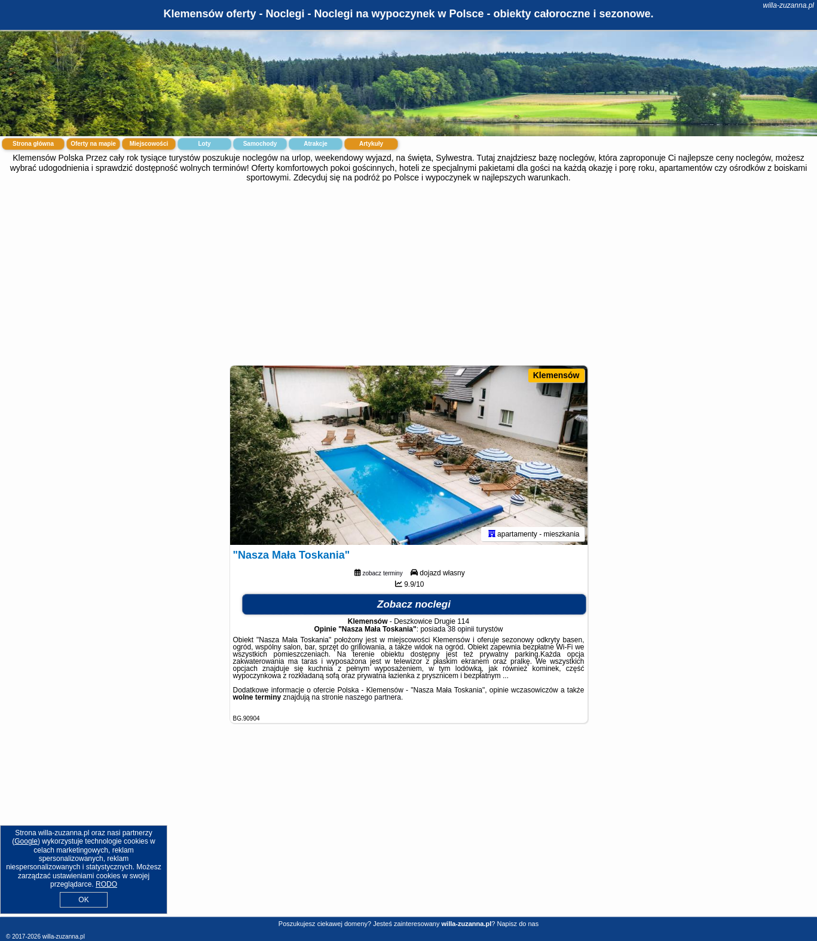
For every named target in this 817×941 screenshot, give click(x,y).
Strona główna (33, 143)
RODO (106, 884)
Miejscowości (149, 143)
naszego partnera (373, 697)
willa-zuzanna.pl (788, 5)
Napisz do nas (517, 923)
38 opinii (461, 629)
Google (26, 841)
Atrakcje (315, 143)
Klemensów (556, 375)
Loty (204, 143)
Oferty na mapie (93, 143)
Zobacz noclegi (414, 604)
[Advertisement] (408, 272)
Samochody (260, 143)
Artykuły (371, 143)
